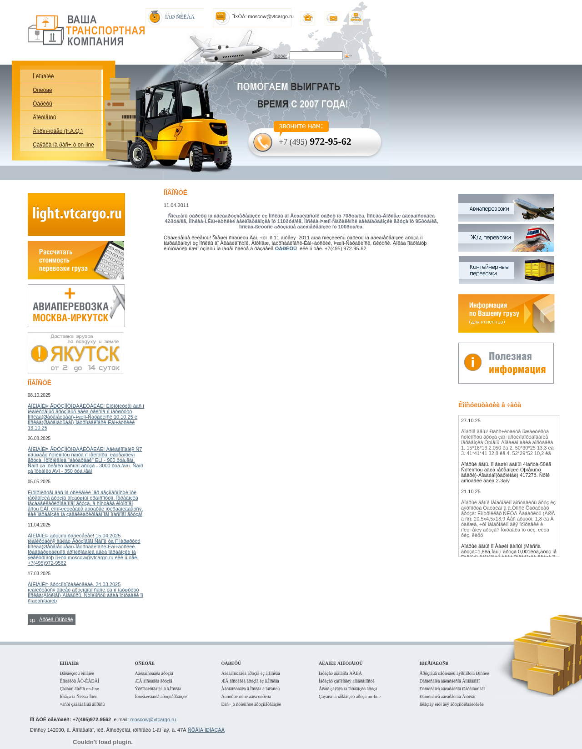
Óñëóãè (42, 90)
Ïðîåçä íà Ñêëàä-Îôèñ (78, 696)
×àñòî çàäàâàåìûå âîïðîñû (82, 704)
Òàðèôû (42, 104)
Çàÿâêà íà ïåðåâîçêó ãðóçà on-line (350, 696)
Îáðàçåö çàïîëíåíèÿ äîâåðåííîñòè (347, 680)
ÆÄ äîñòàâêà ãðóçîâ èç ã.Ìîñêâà (250, 680)
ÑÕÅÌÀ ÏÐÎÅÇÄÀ (206, 730)
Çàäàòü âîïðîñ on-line (79, 688)
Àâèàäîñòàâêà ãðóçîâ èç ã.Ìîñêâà (250, 673)
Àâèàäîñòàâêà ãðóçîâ (154, 673)
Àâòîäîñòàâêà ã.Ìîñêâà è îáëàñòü (250, 688)
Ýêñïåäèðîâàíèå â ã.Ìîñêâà (158, 688)
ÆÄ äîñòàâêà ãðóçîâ (153, 680)
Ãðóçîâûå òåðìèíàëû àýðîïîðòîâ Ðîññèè (454, 673)
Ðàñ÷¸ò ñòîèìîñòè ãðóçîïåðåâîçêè (251, 704)
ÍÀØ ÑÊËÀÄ (180, 17)
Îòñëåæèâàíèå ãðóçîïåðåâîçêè (161, 696)
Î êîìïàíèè (43, 76)
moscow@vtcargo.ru (153, 719)
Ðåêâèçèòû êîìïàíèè (77, 673)
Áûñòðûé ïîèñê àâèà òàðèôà (246, 696)
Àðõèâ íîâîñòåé (56, 619)
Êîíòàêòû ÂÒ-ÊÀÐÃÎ (79, 680)
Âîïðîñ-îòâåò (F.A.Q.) (58, 131)
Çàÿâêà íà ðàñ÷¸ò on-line (63, 145)
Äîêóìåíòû (44, 117)
